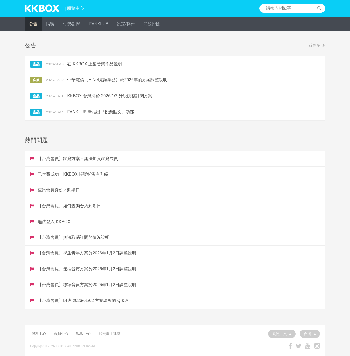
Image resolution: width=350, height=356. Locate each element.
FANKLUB (98, 24)
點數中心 (83, 333)
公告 (33, 24)
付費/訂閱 (72, 24)
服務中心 (38, 333)
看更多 (316, 45)
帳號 (50, 24)
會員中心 (61, 333)
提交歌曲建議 (110, 333)
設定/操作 (126, 24)
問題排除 (151, 24)
